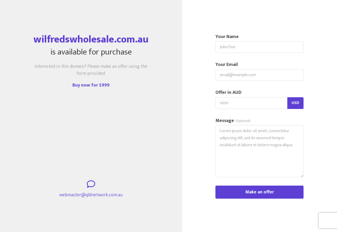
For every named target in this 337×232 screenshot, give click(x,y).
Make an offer (259, 192)
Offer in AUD (228, 92)
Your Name (227, 36)
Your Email (226, 64)
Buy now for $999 (91, 85)
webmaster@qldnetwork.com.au (91, 195)
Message (232, 120)
